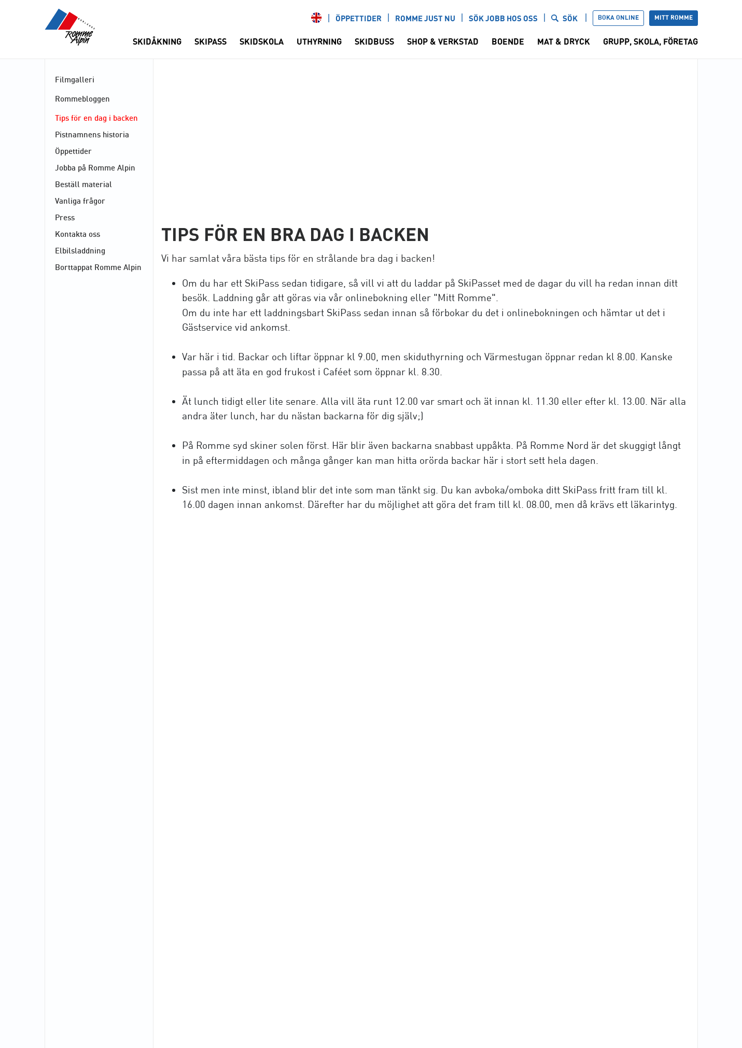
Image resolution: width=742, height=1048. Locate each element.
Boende (508, 42)
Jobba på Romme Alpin (95, 167)
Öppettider (358, 19)
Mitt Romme (673, 18)
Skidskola (262, 42)
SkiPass (210, 42)
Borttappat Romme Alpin (98, 267)
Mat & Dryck (563, 42)
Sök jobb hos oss (503, 19)
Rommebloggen (82, 98)
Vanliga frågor (80, 200)
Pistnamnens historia (92, 134)
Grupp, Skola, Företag (650, 42)
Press (65, 217)
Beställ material (83, 184)
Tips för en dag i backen (96, 117)
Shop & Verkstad (443, 42)
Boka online (618, 18)
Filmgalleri (74, 79)
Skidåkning (157, 42)
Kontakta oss (77, 233)
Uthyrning (319, 42)
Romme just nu (425, 19)
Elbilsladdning (80, 250)
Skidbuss (374, 42)
